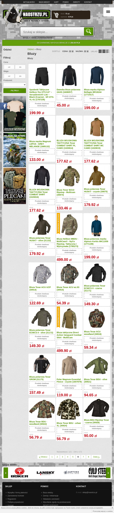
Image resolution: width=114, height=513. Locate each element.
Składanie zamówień (51, 499)
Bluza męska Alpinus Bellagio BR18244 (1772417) (94, 92)
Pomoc (66, 2)
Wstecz (43, 457)
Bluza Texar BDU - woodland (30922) (38, 422)
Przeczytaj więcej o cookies (103, 511)
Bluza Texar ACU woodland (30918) (92, 332)
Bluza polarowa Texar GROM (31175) (39, 378)
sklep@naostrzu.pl (90, 492)
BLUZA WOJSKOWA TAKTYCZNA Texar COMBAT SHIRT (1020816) (39, 193)
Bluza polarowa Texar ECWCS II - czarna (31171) (94, 288)
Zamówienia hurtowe (16, 496)
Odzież (30, 49)
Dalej (96, 457)
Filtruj (15, 90)
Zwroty (76, 2)
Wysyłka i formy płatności (18, 493)
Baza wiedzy (44, 2)
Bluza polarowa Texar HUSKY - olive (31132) (40, 239)
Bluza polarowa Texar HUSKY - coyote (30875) (95, 190)
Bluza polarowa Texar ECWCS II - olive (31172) (41, 331)
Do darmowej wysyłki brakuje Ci (58, 43)
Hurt (56, 2)
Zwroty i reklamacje (50, 496)
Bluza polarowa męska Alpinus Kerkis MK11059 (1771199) (96, 241)
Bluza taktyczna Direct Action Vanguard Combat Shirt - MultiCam (69, 335)
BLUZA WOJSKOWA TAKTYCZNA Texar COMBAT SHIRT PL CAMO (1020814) (67, 144)
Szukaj (89, 31)
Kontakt (88, 2)
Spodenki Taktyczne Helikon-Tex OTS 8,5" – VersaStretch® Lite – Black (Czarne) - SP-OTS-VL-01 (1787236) (41, 94)
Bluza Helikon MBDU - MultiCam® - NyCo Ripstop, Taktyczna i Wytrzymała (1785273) (67, 242)
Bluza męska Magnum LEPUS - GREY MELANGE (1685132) (40, 144)
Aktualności (29, 2)
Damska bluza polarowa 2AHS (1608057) (68, 90)
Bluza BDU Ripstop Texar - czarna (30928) (96, 421)
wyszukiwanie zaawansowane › (38, 38)
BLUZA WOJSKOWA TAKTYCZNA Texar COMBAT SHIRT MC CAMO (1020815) (94, 144)
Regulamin (12, 499)
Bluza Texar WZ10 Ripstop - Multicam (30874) (66, 192)
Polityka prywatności (16, 502)
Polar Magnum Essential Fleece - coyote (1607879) (69, 380)
